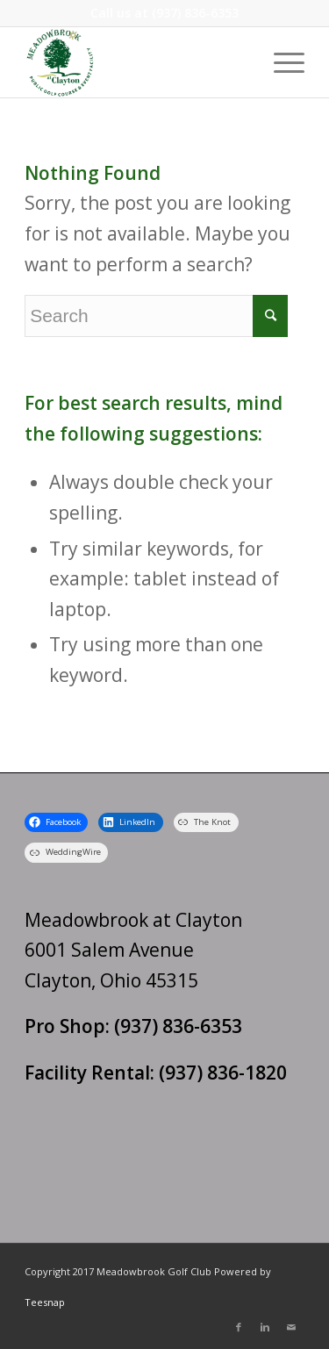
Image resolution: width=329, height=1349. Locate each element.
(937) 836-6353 (195, 12)
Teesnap (45, 1302)
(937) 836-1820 (223, 1072)
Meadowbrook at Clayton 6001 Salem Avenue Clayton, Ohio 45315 (133, 950)
